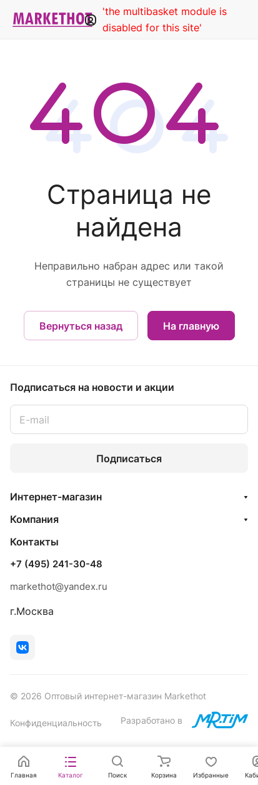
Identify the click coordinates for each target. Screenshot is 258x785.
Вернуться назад (80, 326)
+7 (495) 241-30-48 (56, 564)
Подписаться (129, 458)
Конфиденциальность (56, 722)
